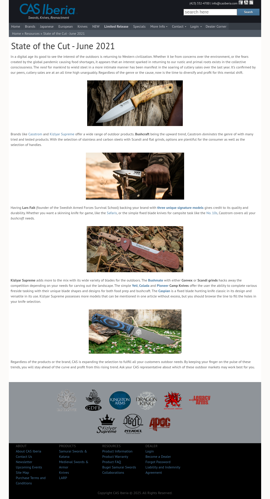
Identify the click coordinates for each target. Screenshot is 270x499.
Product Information (117, 451)
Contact (177, 26)
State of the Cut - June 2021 (64, 33)
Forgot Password (157, 462)
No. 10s (211, 213)
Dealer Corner (216, 26)
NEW (96, 26)
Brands (30, 26)
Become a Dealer (158, 456)
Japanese (47, 26)
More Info (157, 26)
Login (194, 26)
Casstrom (35, 134)
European (65, 26)
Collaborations (113, 472)
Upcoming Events (29, 467)
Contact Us (24, 456)
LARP (63, 478)
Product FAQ (111, 462)
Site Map (22, 472)
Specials (139, 26)
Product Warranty (115, 456)
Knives (82, 26)
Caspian (164, 291)
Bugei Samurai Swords (119, 467)
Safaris (112, 213)
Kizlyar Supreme (62, 134)
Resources (32, 33)
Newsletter (24, 462)
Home (15, 26)
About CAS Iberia (28, 451)
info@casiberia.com (224, 3)
